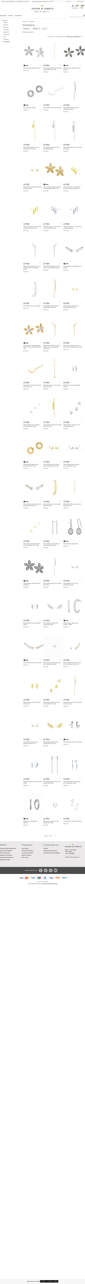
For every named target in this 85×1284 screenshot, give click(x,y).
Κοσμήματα (3, 15)
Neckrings (5, 27)
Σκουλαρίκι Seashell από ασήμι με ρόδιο (51, 148)
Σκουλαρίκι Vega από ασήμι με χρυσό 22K (72, 504)
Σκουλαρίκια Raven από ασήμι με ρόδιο (50, 623)
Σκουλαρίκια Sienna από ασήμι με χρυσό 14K (31, 465)
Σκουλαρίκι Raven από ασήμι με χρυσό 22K (52, 425)
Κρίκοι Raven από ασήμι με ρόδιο (32, 623)
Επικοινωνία (80, 1)
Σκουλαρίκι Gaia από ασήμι (31, 306)
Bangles (5, 22)
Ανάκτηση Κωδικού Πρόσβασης (51, 853)
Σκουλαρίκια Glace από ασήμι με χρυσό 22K (30, 742)
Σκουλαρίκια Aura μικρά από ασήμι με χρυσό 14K (32, 504)
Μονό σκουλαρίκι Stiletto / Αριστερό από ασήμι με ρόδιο (32, 268)
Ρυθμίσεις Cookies (52, 1281)
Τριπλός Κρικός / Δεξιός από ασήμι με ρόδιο (72, 227)
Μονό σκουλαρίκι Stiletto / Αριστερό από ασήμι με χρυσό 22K (52, 347)
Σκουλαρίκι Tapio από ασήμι (52, 108)
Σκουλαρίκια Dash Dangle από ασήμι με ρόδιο (51, 544)
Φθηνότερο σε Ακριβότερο (74, 36)
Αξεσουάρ (6, 29)
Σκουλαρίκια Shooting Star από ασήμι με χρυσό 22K (72, 663)
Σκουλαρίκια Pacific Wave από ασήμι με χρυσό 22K (51, 465)
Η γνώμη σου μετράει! (27, 853)
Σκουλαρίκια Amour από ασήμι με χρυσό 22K (70, 306)
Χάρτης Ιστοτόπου (26, 855)
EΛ (70, 1)
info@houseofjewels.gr (74, 857)
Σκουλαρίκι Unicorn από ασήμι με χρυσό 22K (51, 306)
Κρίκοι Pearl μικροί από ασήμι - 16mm (70, 623)
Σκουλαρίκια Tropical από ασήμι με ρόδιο (71, 425)
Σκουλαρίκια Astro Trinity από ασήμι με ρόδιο (31, 425)
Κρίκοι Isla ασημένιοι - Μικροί (30, 822)
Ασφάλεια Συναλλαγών (6, 855)
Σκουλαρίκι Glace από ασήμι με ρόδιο (52, 584)
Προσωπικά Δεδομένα (27, 850)
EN (67, 1)
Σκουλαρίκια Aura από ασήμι (32, 663)
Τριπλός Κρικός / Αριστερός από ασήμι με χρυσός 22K (72, 187)
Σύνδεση (45, 848)
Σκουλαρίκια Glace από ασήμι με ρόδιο (70, 584)
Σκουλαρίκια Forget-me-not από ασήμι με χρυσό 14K (52, 187)
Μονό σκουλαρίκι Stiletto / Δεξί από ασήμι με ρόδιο (52, 267)
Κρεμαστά (6, 39)
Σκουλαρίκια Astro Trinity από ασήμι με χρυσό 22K (31, 544)
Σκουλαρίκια (6, 41)
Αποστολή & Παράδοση (6, 850)
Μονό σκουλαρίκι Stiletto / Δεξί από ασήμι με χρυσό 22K (72, 346)
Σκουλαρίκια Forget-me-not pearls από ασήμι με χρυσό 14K (32, 347)
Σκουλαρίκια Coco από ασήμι (72, 742)
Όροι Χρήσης (25, 848)
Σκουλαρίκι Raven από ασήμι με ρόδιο (72, 148)
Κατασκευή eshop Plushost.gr (49, 883)
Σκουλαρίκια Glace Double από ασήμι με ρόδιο (71, 782)
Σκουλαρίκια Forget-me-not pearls (72, 68)
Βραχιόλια (6, 32)
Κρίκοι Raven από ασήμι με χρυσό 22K (32, 703)
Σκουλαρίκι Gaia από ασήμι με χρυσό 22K (51, 504)
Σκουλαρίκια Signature (70, 544)
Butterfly (5, 25)
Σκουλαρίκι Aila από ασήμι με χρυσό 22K (51, 386)
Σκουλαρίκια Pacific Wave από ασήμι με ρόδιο (71, 465)
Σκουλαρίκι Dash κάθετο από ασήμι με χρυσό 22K (52, 68)
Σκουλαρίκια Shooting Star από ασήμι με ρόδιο (52, 663)
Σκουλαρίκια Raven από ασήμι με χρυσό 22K (50, 742)
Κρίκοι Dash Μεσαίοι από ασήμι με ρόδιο (51, 822)
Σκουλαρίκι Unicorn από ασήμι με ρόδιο (71, 108)
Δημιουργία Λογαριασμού (50, 850)
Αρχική (24, 21)
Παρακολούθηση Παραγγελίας (8, 848)
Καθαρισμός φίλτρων (28, 32)
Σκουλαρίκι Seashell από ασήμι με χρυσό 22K (31, 148)
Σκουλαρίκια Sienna (29, 108)
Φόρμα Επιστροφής (5, 859)
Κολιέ (4, 36)
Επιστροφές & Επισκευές (6, 857)
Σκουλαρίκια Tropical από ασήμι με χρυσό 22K (51, 703)
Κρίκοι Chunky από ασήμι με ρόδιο (32, 782)
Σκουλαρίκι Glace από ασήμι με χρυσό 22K (72, 703)
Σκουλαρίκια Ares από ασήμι (72, 821)
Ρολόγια (10, 15)
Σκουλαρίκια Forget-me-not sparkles (32, 584)
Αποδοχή (43, 1281)
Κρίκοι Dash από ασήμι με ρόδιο (71, 386)
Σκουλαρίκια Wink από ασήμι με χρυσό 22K (32, 187)
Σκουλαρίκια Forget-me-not (32, 68)
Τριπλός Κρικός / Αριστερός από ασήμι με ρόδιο (52, 227)
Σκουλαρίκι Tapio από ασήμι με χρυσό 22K (32, 386)
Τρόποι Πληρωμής (5, 853)
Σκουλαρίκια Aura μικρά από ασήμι (72, 267)
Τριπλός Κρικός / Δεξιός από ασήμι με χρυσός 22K (32, 227)
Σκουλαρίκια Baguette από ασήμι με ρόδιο (51, 782)
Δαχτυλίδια (6, 34)
